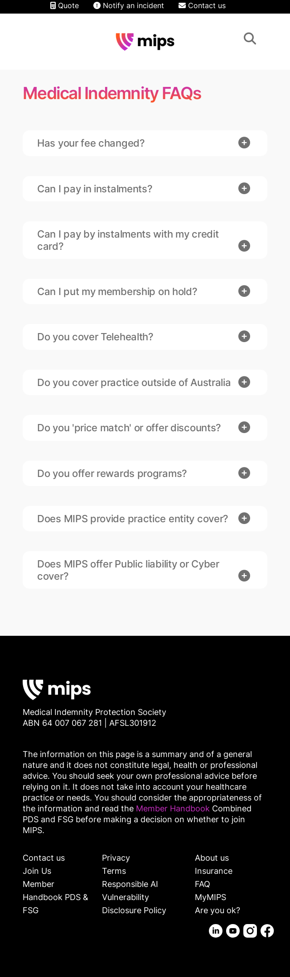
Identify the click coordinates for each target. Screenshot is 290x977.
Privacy (116, 858)
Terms (114, 871)
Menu (270, 40)
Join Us (37, 871)
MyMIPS (210, 897)
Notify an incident (128, 5)
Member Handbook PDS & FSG (55, 897)
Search (249, 40)
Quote (64, 5)
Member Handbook (174, 808)
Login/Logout (38, 40)
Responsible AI (130, 884)
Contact (20, 40)
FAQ (202, 884)
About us (212, 858)
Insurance (213, 871)
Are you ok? (217, 910)
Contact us (202, 5)
